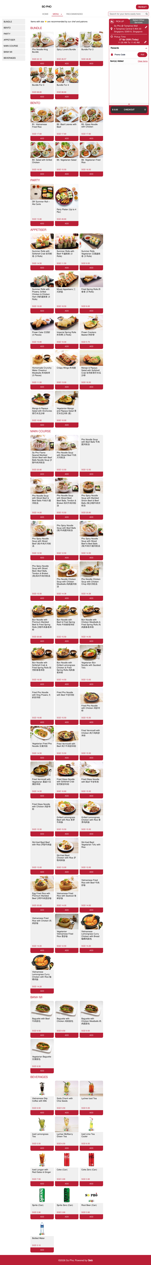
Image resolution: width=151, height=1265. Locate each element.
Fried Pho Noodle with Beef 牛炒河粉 (65, 693)
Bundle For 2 (87, 49)
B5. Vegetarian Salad (66, 160)
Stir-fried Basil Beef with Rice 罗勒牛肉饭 (41, 843)
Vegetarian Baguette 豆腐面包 (41, 1057)
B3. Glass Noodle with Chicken (89, 125)
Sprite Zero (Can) (65, 1205)
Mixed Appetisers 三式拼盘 (66, 290)
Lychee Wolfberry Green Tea (65, 1135)
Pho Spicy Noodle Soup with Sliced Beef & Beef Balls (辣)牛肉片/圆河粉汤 (90, 542)
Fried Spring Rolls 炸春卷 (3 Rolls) (91, 290)
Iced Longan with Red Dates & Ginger (41, 1170)
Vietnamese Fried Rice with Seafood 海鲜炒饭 (66, 896)
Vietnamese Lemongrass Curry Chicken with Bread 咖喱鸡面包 (90, 935)
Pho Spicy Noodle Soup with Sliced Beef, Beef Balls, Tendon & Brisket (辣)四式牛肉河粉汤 (41, 571)
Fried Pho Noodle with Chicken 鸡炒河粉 (90, 708)
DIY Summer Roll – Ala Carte (41, 202)
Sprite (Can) (38, 1205)
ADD (142, 54)
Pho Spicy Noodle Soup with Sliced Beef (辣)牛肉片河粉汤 (41, 542)
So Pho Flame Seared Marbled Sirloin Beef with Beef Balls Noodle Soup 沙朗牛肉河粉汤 (42, 457)
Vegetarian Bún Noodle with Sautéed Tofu (91, 665)
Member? (142, 7)
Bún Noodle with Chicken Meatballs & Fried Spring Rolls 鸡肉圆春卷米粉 (91, 623)
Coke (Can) (62, 1169)
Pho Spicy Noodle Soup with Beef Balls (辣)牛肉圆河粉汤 (66, 528)
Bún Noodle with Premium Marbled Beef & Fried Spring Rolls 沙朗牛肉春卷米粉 (42, 624)
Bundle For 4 (63, 85)
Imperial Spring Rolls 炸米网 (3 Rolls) (66, 333)
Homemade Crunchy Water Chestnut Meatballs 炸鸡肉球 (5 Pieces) (41, 371)
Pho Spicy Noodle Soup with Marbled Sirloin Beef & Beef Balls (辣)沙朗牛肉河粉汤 (90, 500)
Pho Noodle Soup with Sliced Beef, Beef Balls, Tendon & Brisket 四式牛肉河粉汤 (66, 500)
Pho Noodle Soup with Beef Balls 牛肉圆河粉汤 (90, 442)
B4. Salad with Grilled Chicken (42, 161)
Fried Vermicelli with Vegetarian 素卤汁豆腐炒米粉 (41, 782)
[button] (128, 104)
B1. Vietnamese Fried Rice (39, 125)
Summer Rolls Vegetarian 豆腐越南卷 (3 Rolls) (90, 253)
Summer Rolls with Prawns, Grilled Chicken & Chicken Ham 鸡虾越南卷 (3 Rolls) (41, 294)
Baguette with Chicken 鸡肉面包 (65, 1019)
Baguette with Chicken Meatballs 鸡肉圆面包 (91, 1021)
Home (45, 14)
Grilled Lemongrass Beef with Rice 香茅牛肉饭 (66, 820)
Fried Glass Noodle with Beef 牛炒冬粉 (90, 780)
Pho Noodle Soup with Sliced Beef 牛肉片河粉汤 (66, 455)
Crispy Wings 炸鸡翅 (66, 367)
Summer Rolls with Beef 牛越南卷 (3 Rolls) (65, 253)
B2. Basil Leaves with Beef (67, 125)
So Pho (46, 6)
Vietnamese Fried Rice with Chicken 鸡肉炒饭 (41, 920)
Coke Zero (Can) (89, 1169)
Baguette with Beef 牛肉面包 (41, 1019)
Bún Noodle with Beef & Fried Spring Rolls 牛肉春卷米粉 (66, 622)
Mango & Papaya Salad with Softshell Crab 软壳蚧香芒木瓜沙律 (91, 371)
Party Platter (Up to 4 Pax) (66, 210)
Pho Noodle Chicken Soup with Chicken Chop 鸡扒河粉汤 (90, 581)
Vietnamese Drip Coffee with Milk (39, 1099)
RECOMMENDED (74, 14)
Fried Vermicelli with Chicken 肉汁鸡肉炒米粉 (90, 733)
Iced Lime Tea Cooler (88, 1135)
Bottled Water (38, 1238)
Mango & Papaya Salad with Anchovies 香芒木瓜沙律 (42, 411)
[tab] (129, 104)
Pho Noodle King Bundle (40, 50)
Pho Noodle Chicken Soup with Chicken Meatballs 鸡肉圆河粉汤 (67, 583)
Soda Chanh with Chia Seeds (65, 1099)
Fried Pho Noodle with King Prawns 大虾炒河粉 (41, 695)
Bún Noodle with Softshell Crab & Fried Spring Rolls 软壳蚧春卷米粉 (41, 666)
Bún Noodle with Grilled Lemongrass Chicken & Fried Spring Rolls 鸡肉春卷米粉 (66, 667)
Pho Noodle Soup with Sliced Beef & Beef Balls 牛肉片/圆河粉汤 (41, 499)
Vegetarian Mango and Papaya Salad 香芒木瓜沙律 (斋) (66, 411)
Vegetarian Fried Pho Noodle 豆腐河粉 (42, 744)
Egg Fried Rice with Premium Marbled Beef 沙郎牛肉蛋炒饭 (41, 896)
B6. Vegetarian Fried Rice (90, 161)
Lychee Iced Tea (89, 1098)
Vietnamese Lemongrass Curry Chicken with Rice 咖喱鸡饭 (41, 976)
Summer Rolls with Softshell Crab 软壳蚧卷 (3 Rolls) (42, 253)
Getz (90, 1260)
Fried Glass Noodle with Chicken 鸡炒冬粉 (41, 806)
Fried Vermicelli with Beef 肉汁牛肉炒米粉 (66, 745)
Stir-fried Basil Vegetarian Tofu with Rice (90, 845)
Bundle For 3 (38, 85)
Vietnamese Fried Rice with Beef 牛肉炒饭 (90, 882)
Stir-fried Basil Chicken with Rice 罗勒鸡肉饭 (66, 858)
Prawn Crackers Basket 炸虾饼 (88, 333)
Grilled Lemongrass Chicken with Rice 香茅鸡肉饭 (91, 820)
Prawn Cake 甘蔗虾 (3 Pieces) (41, 333)
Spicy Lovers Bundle (66, 49)
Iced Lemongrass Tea (40, 1135)
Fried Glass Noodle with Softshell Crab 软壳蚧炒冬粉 (66, 782)
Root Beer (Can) (89, 1205)
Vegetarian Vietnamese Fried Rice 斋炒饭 (65, 934)
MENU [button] (57, 14)
